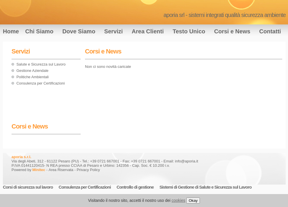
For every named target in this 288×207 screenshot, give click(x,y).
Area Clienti (148, 31)
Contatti (270, 31)
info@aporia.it (186, 161)
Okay (193, 200)
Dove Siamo (78, 31)
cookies (178, 200)
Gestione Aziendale (32, 70)
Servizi (113, 31)
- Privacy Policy (87, 170)
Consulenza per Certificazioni (40, 83)
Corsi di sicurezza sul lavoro (28, 187)
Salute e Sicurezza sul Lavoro (41, 64)
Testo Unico (189, 31)
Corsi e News (232, 31)
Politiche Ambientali (32, 77)
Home (11, 31)
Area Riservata (61, 170)
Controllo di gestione (135, 187)
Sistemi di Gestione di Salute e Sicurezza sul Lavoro (206, 187)
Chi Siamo (39, 31)
